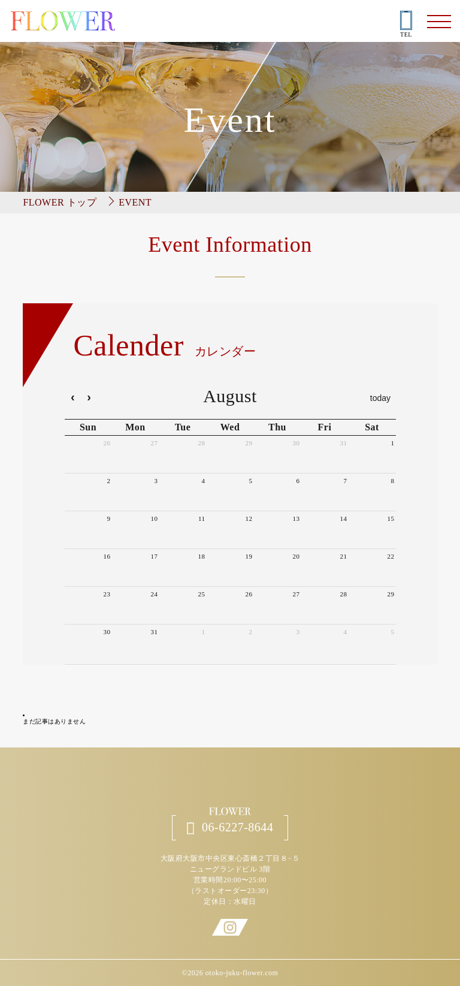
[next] (89, 398)
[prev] (73, 398)
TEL (406, 24)
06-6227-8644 (230, 827)
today (380, 398)
